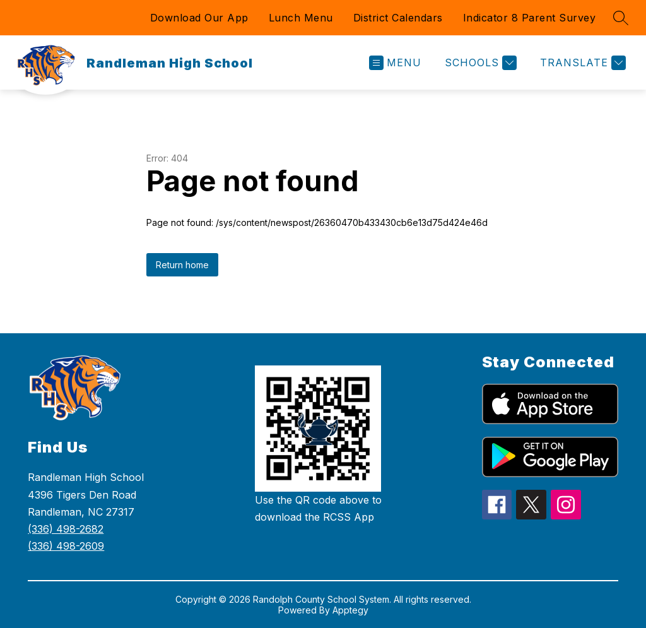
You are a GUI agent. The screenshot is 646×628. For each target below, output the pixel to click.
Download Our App (199, 17)
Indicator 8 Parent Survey (529, 17)
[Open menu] (395, 63)
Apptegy (350, 610)
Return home (182, 264)
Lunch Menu (301, 17)
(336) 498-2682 (65, 529)
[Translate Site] (581, 63)
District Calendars (398, 17)
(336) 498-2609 (66, 546)
